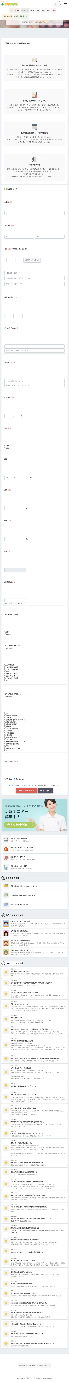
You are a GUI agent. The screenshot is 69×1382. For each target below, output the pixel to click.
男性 (6, 446)
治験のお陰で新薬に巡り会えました (22, 950)
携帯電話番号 (8, 297)
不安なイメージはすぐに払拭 (20, 921)
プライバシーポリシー (27, 785)
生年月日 (7, 397)
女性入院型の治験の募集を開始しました (24, 1293)
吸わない (8, 634)
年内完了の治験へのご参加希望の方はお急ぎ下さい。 (28, 1195)
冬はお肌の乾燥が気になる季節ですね (23, 1108)
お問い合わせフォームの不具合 (21, 1068)
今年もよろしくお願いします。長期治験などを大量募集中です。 (32, 1029)
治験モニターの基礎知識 (19, 838)
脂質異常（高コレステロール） (15, 720)
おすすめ (24, 10)
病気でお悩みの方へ (17, 1018)
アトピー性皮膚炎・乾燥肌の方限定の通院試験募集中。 (29, 1207)
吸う (6, 632)
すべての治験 (14, 10)
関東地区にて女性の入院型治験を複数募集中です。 (28, 1162)
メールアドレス (9, 328)
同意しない (45, 790)
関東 (32, 10)
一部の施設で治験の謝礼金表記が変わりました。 (27, 1324)
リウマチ (8, 739)
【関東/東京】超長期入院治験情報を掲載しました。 (28, 1334)
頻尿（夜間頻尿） (11, 737)
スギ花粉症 (9, 665)
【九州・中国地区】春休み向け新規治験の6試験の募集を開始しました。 (35, 1343)
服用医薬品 (8, 582)
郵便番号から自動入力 (32, 260)
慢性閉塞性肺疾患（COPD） (15, 742)
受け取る (8, 779)
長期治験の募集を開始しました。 (22, 1272)
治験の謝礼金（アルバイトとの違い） (23, 848)
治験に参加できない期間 (19, 866)
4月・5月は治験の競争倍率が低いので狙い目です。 (28, 1133)
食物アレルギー (10, 674)
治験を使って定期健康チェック (21, 940)
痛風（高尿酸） (10, 722)
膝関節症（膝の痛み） (12, 744)
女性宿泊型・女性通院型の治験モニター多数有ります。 (29, 1303)
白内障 (7, 726)
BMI (5, 551)
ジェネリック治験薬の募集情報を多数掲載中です (27, 1182)
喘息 (6, 671)
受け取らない (19, 779)
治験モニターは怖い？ (18, 857)
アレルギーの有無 (10, 645)
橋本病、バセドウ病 (12, 748)
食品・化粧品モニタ (21, 16)
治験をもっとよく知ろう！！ (20, 1004)
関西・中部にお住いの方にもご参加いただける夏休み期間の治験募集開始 (35, 1058)
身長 (5, 490)
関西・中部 (45, 10)
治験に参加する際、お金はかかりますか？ (25, 886)
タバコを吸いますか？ (11, 615)
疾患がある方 (7, 16)
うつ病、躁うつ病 (11, 728)
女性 (54, 10)
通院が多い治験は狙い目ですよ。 (22, 1143)
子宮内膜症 (9, 733)
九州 (38, 10)
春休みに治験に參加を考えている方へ (23, 1260)
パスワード (8, 363)
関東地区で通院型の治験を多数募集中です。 (25, 1240)
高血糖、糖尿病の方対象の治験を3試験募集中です (27, 1312)
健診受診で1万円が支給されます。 (21, 1221)
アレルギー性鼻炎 (11, 678)
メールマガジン (9, 762)
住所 (5, 249)
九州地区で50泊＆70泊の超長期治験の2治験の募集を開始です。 (32, 983)
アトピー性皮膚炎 (11, 669)
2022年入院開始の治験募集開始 (21, 1283)
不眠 (6, 746)
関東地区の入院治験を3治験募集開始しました (26, 1228)
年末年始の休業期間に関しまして (22, 1041)
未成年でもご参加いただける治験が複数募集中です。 (28, 1252)
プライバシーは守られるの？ (20, 904)
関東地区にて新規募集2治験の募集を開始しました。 (28, 1122)
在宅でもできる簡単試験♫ (19, 931)
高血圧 (7, 718)
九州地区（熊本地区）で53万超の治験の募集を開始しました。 (31, 1218)
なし (6, 680)
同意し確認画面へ (26, 790)
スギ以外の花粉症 (11, 667)
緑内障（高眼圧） (11, 724)
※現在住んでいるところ (19, 249)
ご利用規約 (11, 785)
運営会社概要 (23, 1365)
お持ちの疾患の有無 (11, 694)
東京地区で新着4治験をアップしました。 (24, 1086)
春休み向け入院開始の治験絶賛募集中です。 (25, 1172)
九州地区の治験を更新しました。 (22, 971)
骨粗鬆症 (8, 735)
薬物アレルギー (10, 676)
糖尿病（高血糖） (11, 715)
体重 (5, 520)
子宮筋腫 (8, 731)
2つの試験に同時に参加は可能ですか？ (24, 895)
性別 (5, 428)
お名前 (6, 202)
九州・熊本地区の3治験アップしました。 (24, 1095)
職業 (5, 459)
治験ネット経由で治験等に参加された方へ (25, 992)
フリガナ (7, 225)
